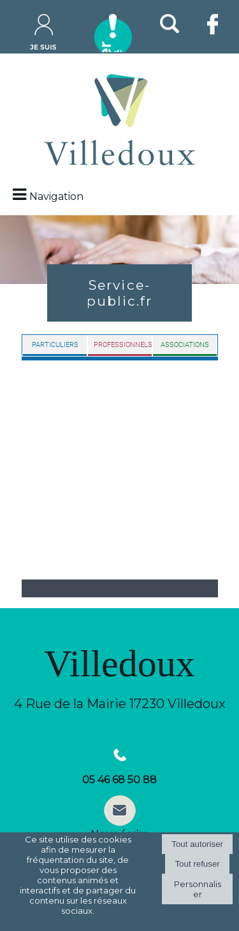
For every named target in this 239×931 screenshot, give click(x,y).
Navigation (56, 196)
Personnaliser (197, 889)
